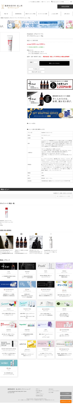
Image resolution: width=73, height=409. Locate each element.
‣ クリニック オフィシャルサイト (53, 390)
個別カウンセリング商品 (30, 13)
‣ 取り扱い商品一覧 (39, 390)
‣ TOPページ (38, 389)
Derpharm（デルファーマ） (40, 53)
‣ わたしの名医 (50, 392)
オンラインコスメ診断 (42, 13)
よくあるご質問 (55, 13)
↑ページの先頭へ (66, 393)
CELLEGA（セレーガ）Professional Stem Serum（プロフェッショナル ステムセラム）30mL (35, 253)
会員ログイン (57, 193)
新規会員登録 (65, 6)
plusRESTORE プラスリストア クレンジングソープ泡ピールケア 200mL (50, 252)
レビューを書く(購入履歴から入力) (35, 129)
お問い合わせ (67, 13)
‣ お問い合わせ (50, 389)
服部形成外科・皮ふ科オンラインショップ (19, 389)
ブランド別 (30, 53)
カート (48, 1)
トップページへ (65, 397)
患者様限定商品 (18, 13)
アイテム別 (30, 51)
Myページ (44, 1)
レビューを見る (31, 123)
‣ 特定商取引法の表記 (39, 395)
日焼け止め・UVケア (39, 51)
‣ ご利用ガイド (38, 392)
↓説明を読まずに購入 (66, 401)
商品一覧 (6, 13)
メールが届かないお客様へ (34, 1)
